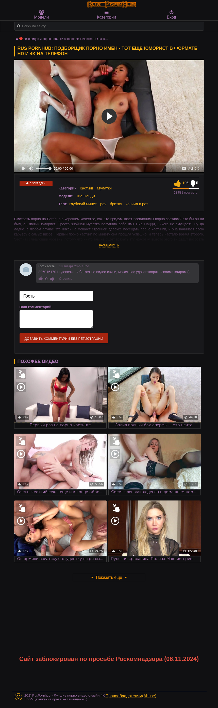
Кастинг (86, 188)
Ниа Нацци (85, 196)
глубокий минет (83, 204)
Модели (41, 14)
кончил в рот (137, 204)
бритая (116, 204)
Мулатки (104, 188)
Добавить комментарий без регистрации (64, 339)
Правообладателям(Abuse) (131, 696)
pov (103, 204)
